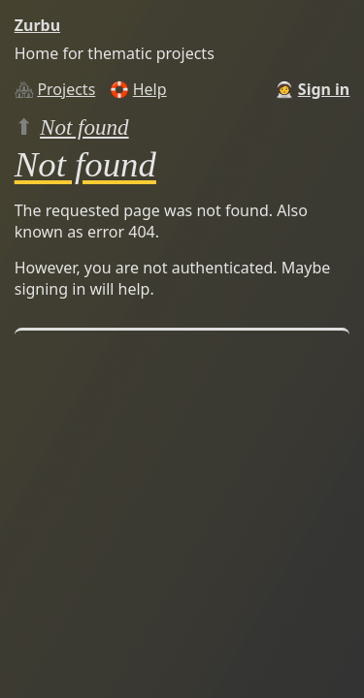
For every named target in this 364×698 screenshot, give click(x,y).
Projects (66, 89)
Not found (84, 127)
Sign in (323, 89)
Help (150, 89)
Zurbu (37, 25)
